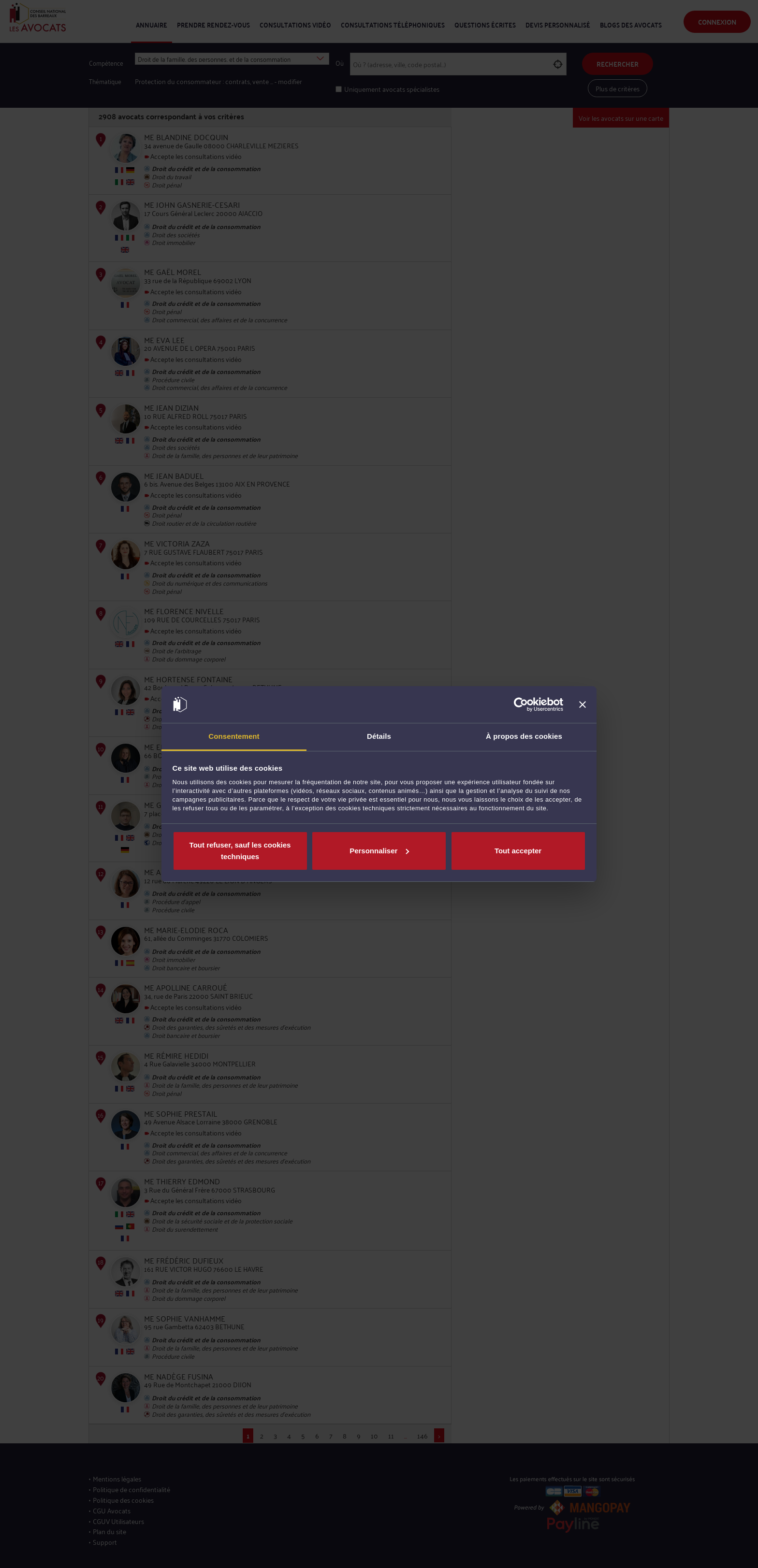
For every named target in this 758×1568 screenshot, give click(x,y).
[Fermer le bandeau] (582, 704)
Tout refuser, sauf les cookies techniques (240, 851)
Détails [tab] (379, 736)
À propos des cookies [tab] (524, 736)
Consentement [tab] (233, 736)
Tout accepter (518, 851)
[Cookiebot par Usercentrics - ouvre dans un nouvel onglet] (521, 704)
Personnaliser (379, 851)
